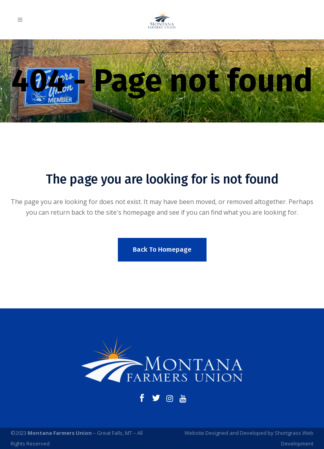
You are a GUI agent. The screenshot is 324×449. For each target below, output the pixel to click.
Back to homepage (162, 249)
